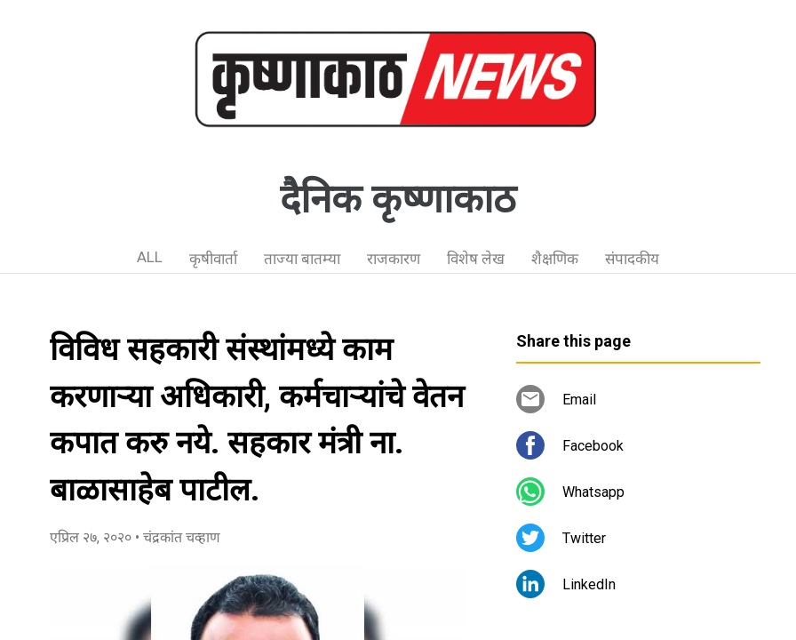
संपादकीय (632, 259)
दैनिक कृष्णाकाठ (398, 199)
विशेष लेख (476, 259)
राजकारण (393, 259)
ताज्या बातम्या (302, 259)
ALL (150, 257)
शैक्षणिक (554, 259)
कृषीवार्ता (213, 259)
